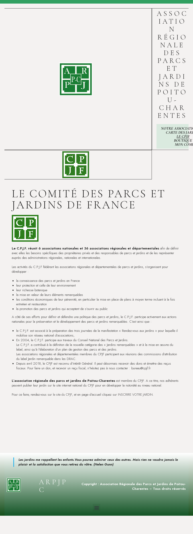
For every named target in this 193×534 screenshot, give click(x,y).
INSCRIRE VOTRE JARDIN (136, 394)
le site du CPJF (63, 394)
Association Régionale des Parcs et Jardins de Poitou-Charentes (172, 64)
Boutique (183, 140)
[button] (96, 507)
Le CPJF (183, 136)
